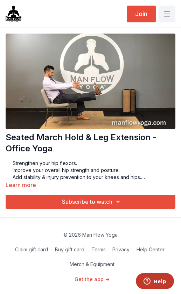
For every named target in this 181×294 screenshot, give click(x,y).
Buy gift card (69, 249)
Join (141, 13)
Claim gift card (31, 249)
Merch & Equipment (92, 264)
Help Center (151, 249)
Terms (98, 249)
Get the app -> (92, 279)
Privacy (121, 249)
